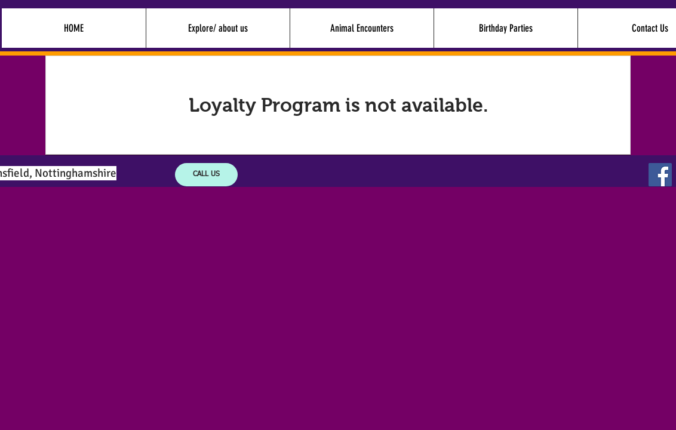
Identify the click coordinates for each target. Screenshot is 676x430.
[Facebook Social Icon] (660, 174)
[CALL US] (206, 174)
